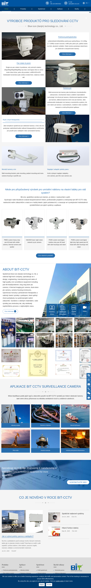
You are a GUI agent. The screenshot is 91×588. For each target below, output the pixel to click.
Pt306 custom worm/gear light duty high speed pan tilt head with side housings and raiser (79, 243)
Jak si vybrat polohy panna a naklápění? (18, 536)
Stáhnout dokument (60, 573)
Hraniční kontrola (45, 450)
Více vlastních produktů (45, 255)
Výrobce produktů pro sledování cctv (42, 21)
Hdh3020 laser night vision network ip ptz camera (34, 241)
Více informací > (67, 54)
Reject (42, 584)
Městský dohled (15, 425)
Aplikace (61, 9)
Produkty (24, 9)
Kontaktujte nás (34, 13)
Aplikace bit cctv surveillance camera (45, 386)
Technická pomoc (59, 570)
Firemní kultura (42, 573)
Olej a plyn (16, 450)
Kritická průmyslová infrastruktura (75, 450)
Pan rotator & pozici (24, 63)
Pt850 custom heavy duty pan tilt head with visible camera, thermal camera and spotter (12, 243)
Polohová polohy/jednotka (67, 37)
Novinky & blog (14, 13)
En (87, 3)
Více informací (10, 311)
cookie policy (60, 581)
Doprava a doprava (45, 425)
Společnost (43, 9)
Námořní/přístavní (75, 425)
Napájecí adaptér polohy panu (58, 169)
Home (7, 9)
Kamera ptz (67, 88)
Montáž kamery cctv (9, 169)
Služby (78, 9)
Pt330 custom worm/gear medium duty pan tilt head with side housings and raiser (56, 242)
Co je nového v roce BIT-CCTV (45, 497)
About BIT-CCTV (16, 269)
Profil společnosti (42, 570)
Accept (49, 584)
